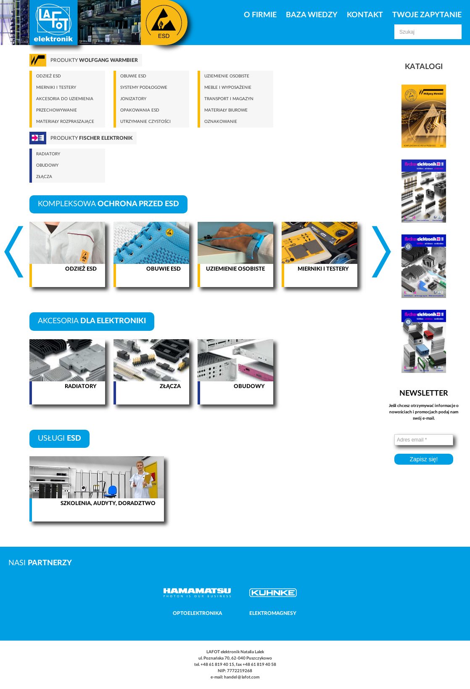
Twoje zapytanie (427, 15)
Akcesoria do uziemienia (64, 99)
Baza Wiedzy (312, 15)
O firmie (260, 15)
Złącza (44, 177)
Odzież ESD (48, 76)
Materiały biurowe (226, 110)
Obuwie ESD (133, 76)
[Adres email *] (423, 439)
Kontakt (365, 15)
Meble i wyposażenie (227, 87)
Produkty (94, 60)
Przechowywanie (56, 110)
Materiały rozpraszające (65, 122)
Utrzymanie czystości (145, 122)
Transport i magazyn (228, 99)
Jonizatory (133, 99)
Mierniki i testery (56, 87)
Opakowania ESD (139, 110)
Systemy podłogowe (143, 87)
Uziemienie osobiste (226, 76)
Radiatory (48, 154)
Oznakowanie (220, 122)
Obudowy (47, 165)
